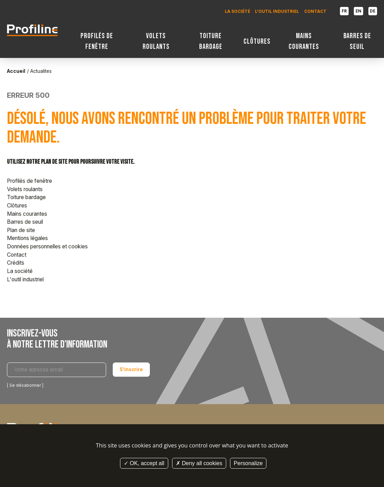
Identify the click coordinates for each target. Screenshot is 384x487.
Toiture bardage (210, 41)
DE (372, 11)
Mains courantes (304, 41)
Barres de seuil (357, 41)
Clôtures (257, 41)
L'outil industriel (277, 11)
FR (344, 11)
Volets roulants (156, 41)
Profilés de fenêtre (96, 41)
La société (237, 11)
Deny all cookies (199, 463)
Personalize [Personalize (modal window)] (248, 463)
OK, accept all (144, 463)
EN (358, 11)
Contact (315, 11)
